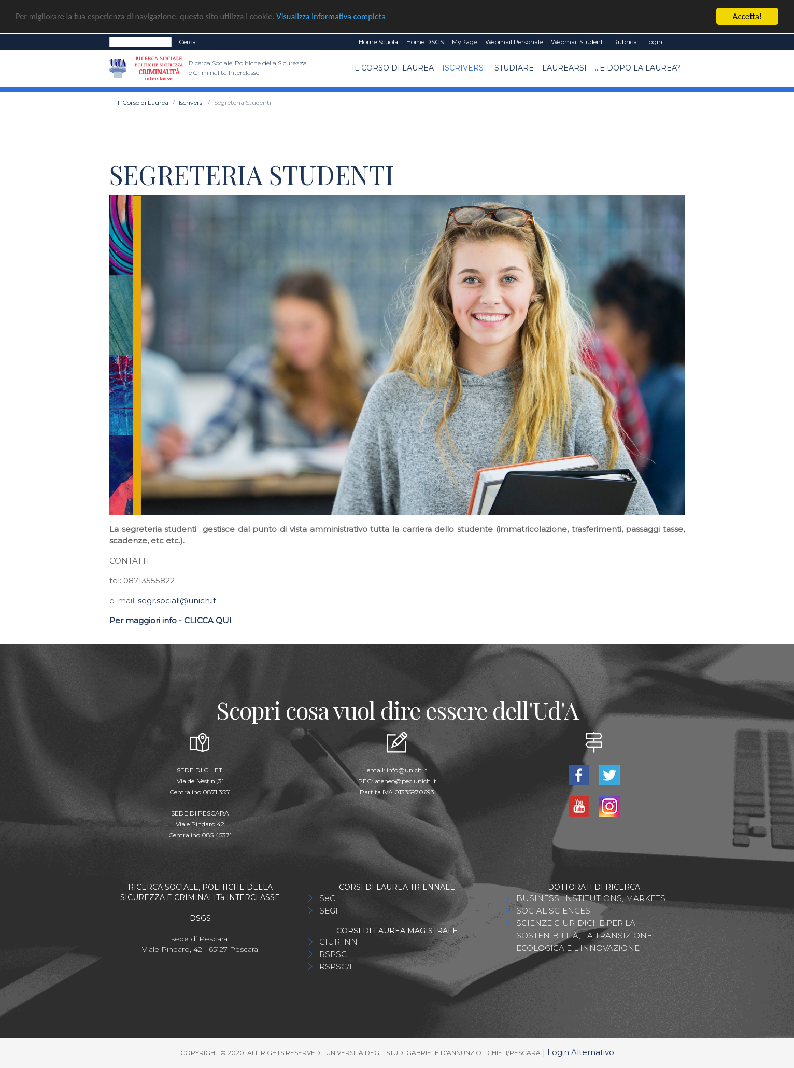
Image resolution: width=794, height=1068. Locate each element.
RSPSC (333, 954)
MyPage (464, 42)
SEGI (328, 911)
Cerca (187, 42)
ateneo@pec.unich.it (405, 781)
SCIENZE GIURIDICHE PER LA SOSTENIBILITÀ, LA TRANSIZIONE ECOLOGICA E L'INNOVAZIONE (584, 935)
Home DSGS (425, 42)
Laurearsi (564, 68)
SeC (327, 898)
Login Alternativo (580, 1052)
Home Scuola (378, 42)
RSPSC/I (335, 967)
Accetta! (747, 16)
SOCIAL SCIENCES (553, 911)
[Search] (140, 42)
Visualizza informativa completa (341, 16)
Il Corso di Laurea (393, 68)
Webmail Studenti (578, 42)
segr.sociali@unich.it (177, 601)
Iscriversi (464, 68)
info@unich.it (407, 770)
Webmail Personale (514, 42)
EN (676, 42)
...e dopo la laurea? (637, 68)
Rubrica (625, 42)
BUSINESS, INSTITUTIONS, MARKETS (590, 898)
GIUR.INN (338, 942)
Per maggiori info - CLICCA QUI (170, 620)
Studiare (514, 68)
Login (653, 42)
